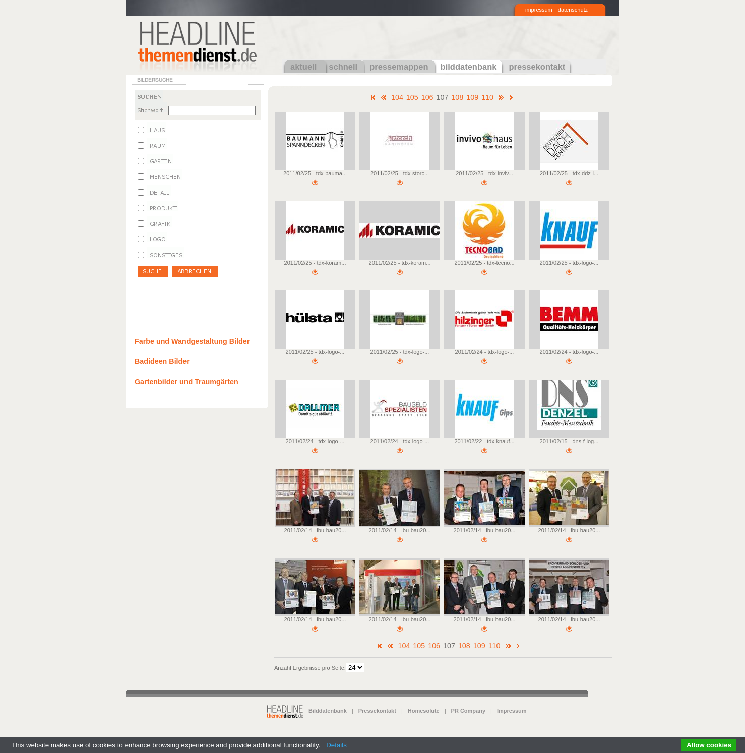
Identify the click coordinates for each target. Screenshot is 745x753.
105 (412, 97)
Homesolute (424, 711)
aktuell (303, 66)
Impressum (512, 711)
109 (472, 97)
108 (457, 97)
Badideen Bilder (162, 361)
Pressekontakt (377, 711)
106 (427, 97)
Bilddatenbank (327, 711)
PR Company (468, 711)
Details (336, 745)
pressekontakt (537, 66)
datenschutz (573, 10)
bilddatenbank (469, 66)
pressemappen (398, 66)
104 (397, 97)
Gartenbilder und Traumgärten (186, 382)
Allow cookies (709, 745)
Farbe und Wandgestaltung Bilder (192, 341)
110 (487, 97)
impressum (538, 10)
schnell (343, 66)
